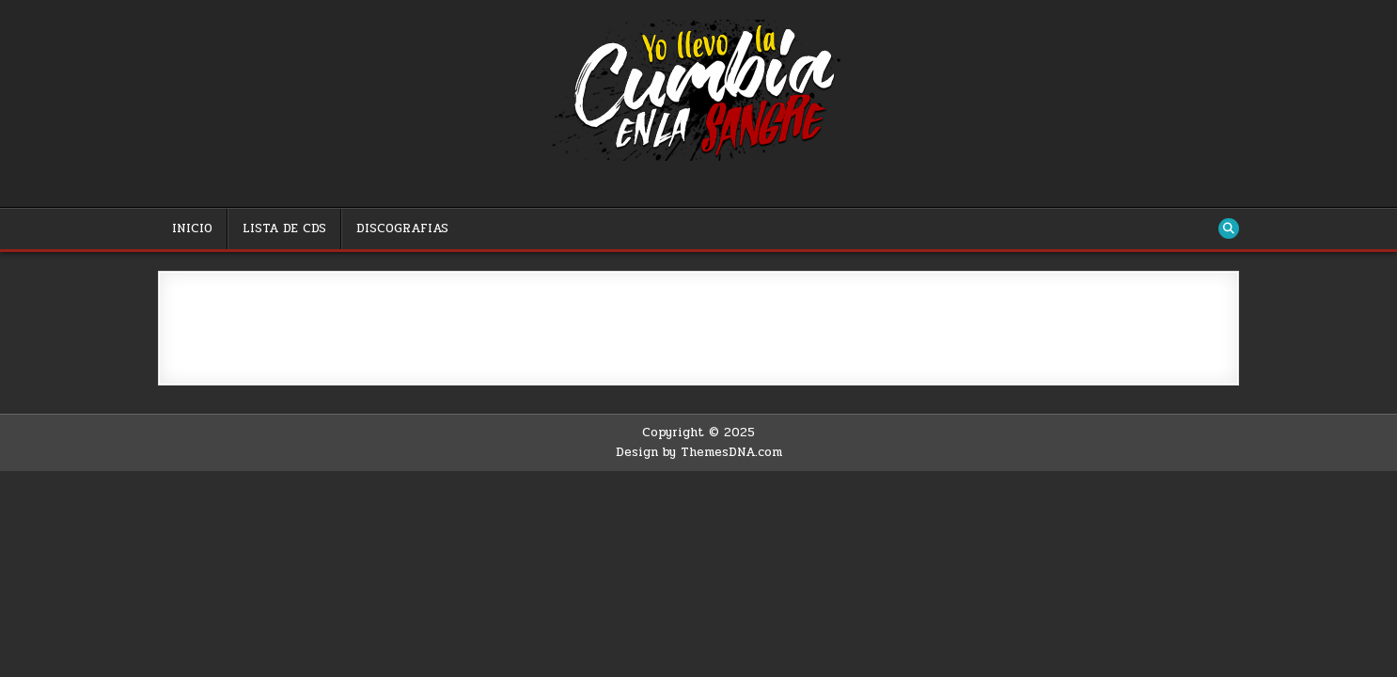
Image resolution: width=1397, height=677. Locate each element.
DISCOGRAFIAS (402, 228)
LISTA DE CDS (284, 228)
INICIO (192, 228)
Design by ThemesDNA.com (699, 452)
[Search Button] (1228, 228)
